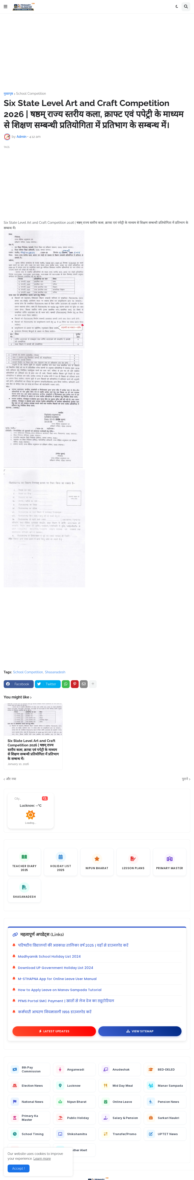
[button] (5, 7)
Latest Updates (54, 1031)
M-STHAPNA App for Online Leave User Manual (57, 979)
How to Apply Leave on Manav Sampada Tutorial (59, 990)
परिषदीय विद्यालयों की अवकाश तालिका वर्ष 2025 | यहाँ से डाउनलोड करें (73, 945)
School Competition (31, 93)
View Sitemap (139, 1031)
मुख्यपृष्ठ (8, 93)
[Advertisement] (97, 53)
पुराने (185, 779)
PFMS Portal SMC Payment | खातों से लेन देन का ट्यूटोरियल (66, 1001)
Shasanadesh (55, 672)
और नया (11, 779)
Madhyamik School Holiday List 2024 (49, 956)
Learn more (42, 1158)
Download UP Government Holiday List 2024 (55, 967)
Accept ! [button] (18, 1168)
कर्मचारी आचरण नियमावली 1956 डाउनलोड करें (54, 1012)
